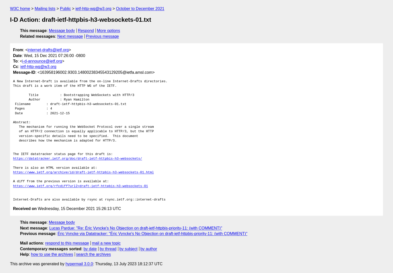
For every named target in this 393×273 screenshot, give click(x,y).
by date (89, 249)
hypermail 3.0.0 (79, 264)
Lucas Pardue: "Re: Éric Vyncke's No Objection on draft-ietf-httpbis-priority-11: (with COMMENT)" (135, 228)
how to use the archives (52, 254)
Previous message (102, 36)
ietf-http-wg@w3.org (93, 8)
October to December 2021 (140, 8)
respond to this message (67, 243)
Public (65, 8)
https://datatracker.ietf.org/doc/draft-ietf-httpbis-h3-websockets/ (77, 158)
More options (108, 30)
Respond (86, 30)
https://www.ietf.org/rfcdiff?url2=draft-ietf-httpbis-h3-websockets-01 (80, 186)
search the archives (93, 254)
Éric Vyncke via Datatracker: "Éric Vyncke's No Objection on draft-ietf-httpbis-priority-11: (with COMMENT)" (152, 234)
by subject (128, 249)
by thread (108, 249)
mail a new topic (106, 243)
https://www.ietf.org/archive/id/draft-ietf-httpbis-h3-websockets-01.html (83, 172)
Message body (62, 30)
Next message (70, 36)
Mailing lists (45, 8)
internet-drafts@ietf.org (48, 50)
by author (148, 249)
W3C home (20, 8)
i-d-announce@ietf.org (42, 61)
